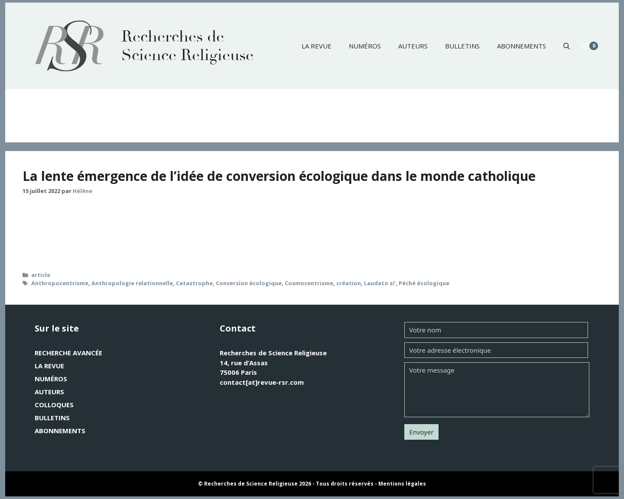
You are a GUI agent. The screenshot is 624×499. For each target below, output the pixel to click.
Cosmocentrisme (309, 283)
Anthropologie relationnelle (132, 283)
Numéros (365, 46)
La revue (317, 46)
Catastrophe (194, 283)
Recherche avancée (68, 352)
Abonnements (521, 46)
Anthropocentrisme (59, 283)
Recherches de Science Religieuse (187, 45)
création (348, 283)
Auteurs (413, 46)
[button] (566, 46)
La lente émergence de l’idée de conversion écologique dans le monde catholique (279, 176)
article (40, 275)
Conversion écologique (249, 283)
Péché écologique (424, 283)
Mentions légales (402, 483)
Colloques (54, 404)
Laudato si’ (380, 283)
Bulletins (462, 46)
